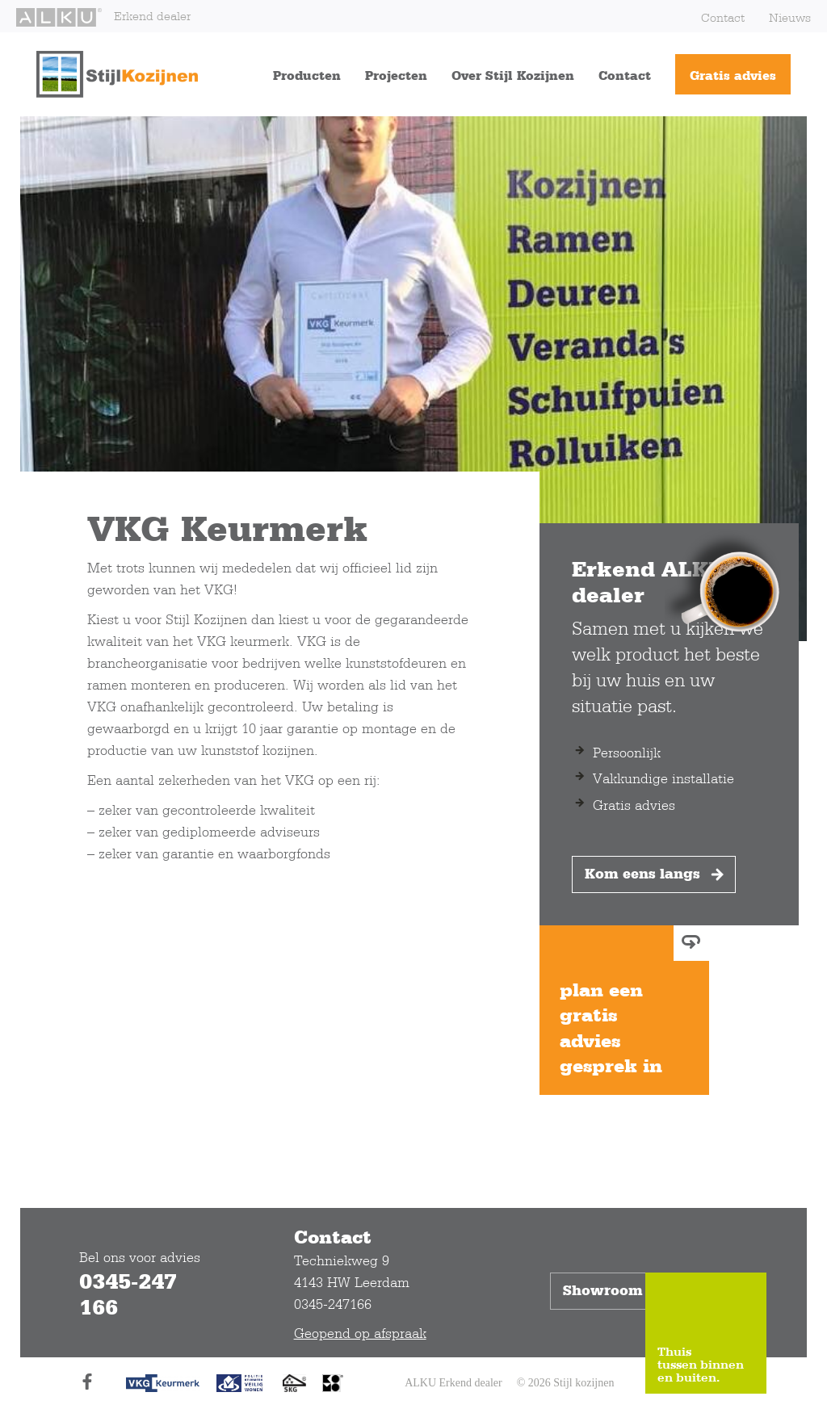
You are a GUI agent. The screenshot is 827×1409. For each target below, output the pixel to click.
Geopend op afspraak (360, 1332)
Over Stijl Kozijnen (512, 75)
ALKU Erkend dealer (453, 1383)
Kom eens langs (656, 874)
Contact (723, 17)
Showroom (616, 1291)
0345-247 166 (128, 1293)
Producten (307, 75)
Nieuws (790, 17)
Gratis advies (733, 75)
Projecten (396, 75)
